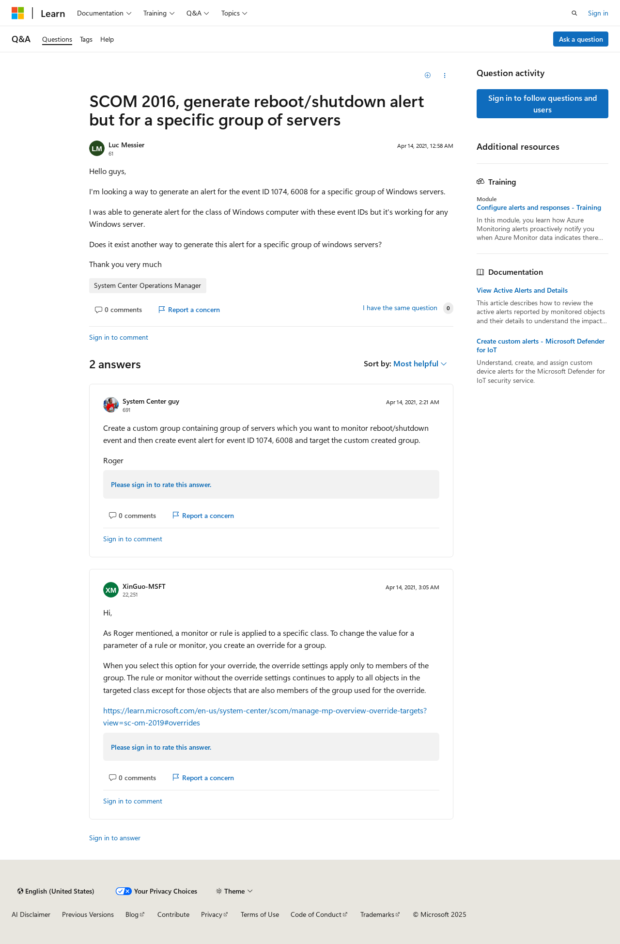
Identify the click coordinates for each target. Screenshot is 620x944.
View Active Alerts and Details (522, 290)
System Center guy (151, 401)
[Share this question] (444, 75)
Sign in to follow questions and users (542, 103)
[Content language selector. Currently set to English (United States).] (56, 891)
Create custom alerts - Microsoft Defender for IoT (540, 345)
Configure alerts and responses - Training (539, 207)
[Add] (427, 75)
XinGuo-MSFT (144, 586)
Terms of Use (260, 914)
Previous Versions (88, 914)
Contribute (173, 914)
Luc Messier (126, 144)
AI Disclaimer (31, 914)
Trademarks (377, 914)
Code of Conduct (316, 914)
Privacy (211, 914)
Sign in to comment (118, 337)
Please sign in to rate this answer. (161, 484)
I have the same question (400, 308)
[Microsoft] (18, 13)
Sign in (598, 12)
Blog (132, 914)
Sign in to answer (114, 837)
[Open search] (574, 13)
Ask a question (581, 39)
